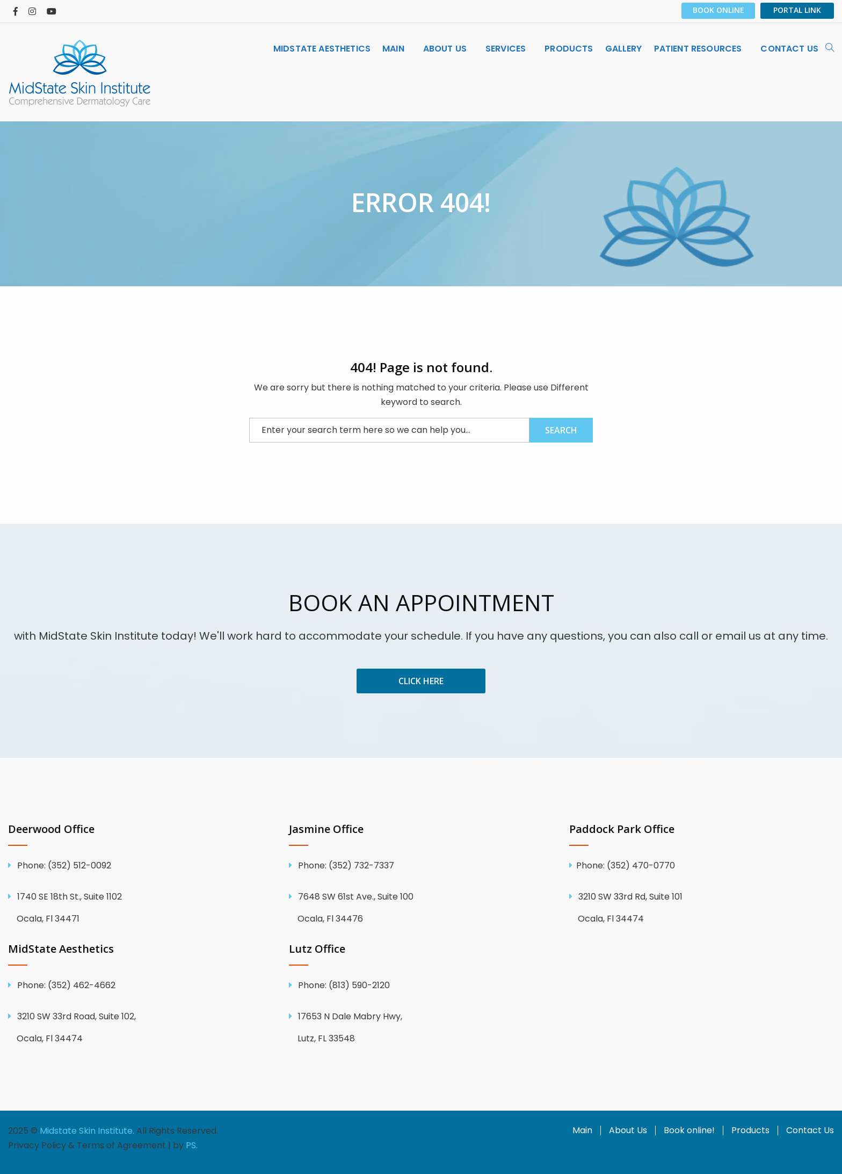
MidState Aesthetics (322, 48)
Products (569, 48)
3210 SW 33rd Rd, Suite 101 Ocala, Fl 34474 (701, 907)
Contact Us (810, 1130)
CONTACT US (789, 48)
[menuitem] (321, 49)
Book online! (689, 1130)
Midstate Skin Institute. (87, 1131)
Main (582, 1130)
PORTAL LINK (797, 10)
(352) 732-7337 (345, 865)
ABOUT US (445, 48)
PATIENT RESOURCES (698, 48)
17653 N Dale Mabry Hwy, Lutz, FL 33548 (421, 1027)
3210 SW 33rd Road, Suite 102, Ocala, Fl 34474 (140, 1027)
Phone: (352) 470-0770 (625, 865)
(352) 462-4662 (65, 985)
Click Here (421, 681)
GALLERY (623, 48)
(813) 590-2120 (343, 985)
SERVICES (505, 48)
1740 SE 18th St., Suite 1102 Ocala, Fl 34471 (140, 907)
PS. (192, 1145)
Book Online (718, 10)
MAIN (393, 48)
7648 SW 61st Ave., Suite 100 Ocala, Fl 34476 (421, 907)
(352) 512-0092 (63, 865)
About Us (628, 1130)
